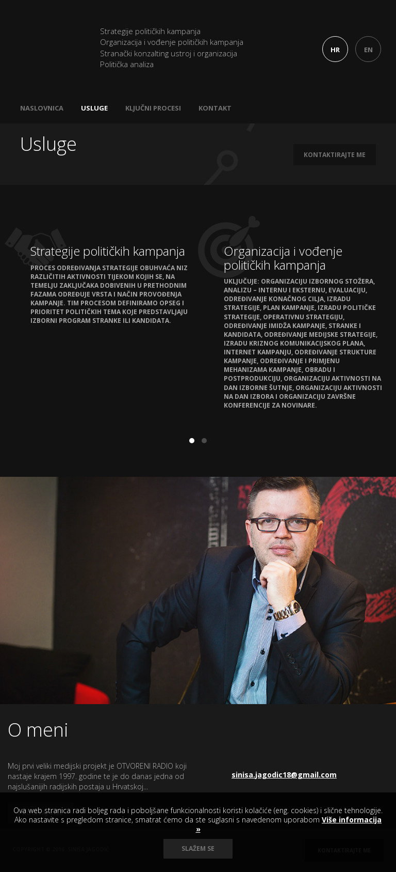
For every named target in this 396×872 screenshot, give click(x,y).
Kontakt (215, 108)
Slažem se (198, 848)
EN (368, 49)
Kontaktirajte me (335, 154)
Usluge (94, 108)
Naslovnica (41, 108)
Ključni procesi (153, 108)
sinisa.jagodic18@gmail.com (284, 775)
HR (335, 49)
